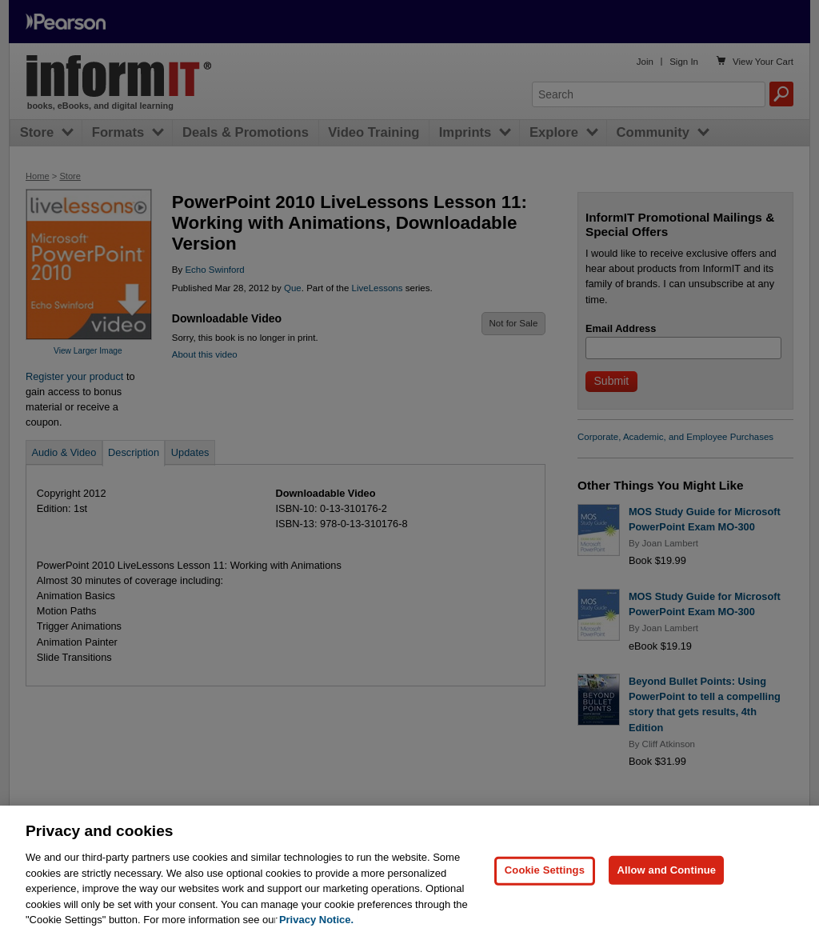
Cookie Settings (545, 882)
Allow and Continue (666, 882)
